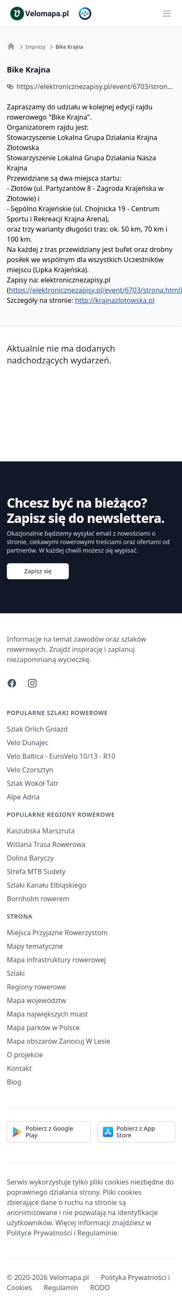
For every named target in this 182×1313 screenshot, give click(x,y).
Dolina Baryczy (30, 858)
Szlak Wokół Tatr (33, 783)
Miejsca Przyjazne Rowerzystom (57, 932)
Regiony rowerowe (36, 987)
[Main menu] (166, 13)
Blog (14, 1082)
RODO (100, 1287)
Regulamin (61, 1287)
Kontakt (19, 1068)
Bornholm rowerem (38, 898)
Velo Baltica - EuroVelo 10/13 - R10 (61, 756)
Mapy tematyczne (35, 946)
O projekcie (25, 1054)
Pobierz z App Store (129, 1131)
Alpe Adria (23, 797)
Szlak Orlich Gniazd (37, 729)
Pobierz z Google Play (42, 1131)
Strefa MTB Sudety (36, 871)
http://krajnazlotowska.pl (114, 300)
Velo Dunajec (27, 742)
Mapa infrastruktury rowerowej (56, 959)
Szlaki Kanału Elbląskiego (46, 885)
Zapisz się (37, 571)
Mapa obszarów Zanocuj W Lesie (58, 1041)
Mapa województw (36, 1000)
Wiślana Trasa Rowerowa (46, 844)
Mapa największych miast (47, 1014)
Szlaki (16, 973)
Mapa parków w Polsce (43, 1027)
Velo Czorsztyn (30, 769)
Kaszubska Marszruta (41, 830)
